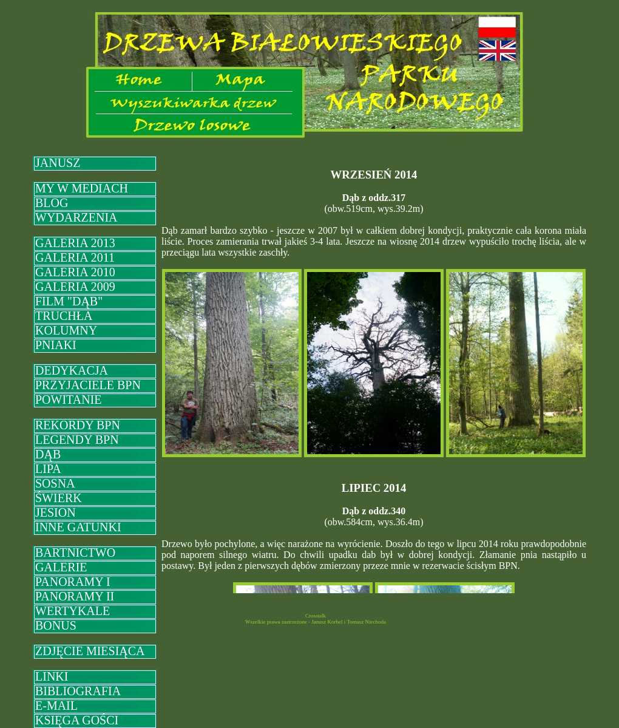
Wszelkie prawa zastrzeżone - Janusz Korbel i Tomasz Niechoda (315, 622)
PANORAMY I (72, 581)
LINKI (51, 676)
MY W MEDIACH (81, 188)
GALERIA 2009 (75, 286)
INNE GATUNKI (78, 527)
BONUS (55, 625)
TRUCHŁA (63, 315)
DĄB (48, 454)
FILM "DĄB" (69, 301)
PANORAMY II (74, 596)
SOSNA (55, 483)
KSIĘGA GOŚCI (76, 720)
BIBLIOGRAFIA (78, 691)
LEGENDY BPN (77, 439)
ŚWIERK (58, 498)
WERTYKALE (72, 610)
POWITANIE (68, 399)
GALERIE (61, 567)
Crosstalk (315, 616)
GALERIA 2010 (75, 272)
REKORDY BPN (77, 425)
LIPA (48, 468)
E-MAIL (56, 705)
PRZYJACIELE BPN (88, 385)
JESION (55, 512)
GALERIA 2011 (75, 257)
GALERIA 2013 (75, 243)
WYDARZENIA (76, 217)
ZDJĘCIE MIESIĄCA (90, 651)
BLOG (51, 202)
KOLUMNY (66, 330)
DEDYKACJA (71, 370)
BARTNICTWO (75, 552)
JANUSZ (57, 162)
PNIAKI (55, 345)
